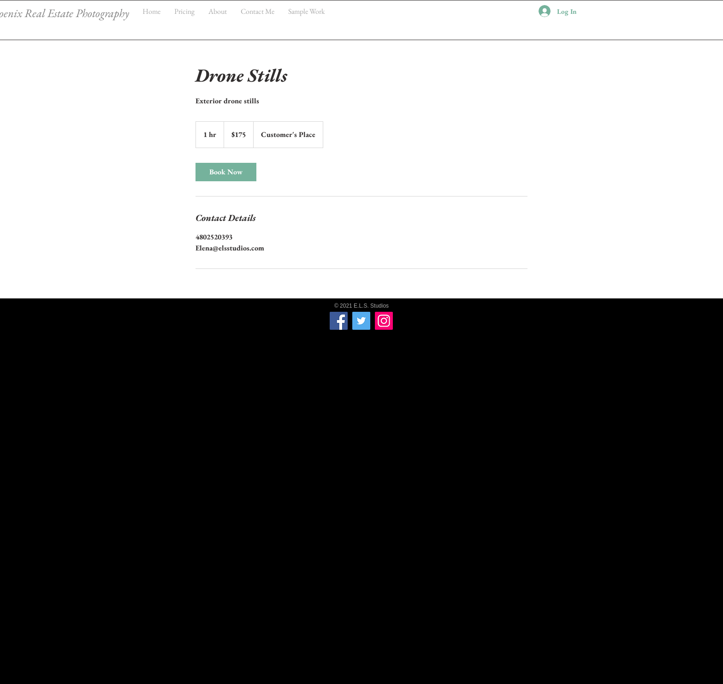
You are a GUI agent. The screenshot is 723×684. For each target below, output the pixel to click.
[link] (226, 172)
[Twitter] (361, 321)
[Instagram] (384, 321)
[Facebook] (339, 321)
